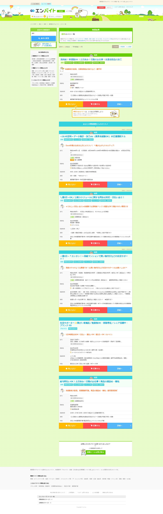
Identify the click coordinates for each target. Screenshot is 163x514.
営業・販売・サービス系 (95, 38)
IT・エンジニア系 (78, 479)
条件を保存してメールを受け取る (47, 44)
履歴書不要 (50, 85)
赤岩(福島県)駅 (40, 58)
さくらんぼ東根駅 (50, 58)
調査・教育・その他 (50, 76)
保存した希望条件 (56, 16)
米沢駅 (33, 58)
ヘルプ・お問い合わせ (119, 7)
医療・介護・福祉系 (46, 74)
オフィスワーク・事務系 (81, 38)
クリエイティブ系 (41, 72)
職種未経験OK (81, 40)
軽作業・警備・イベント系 (109, 479)
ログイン (109, 7)
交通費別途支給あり (56, 486)
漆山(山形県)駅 (43, 62)
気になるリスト (40, 16)
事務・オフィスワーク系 (38, 71)
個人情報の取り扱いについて (57, 492)
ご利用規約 (71, 492)
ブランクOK (35, 83)
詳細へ (119, 104)
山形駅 (36, 62)
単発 (68, 40)
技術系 (37, 74)
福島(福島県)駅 (46, 60)
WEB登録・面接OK (45, 83)
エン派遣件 (35, 3)
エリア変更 (69, 11)
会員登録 (101, 7)
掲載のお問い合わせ (107, 492)
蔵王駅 (50, 62)
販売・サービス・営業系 (52, 479)
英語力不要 (43, 85)
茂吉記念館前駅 (37, 60)
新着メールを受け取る (95, 452)
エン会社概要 (95, 492)
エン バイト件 (46, 3)
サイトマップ (130, 7)
